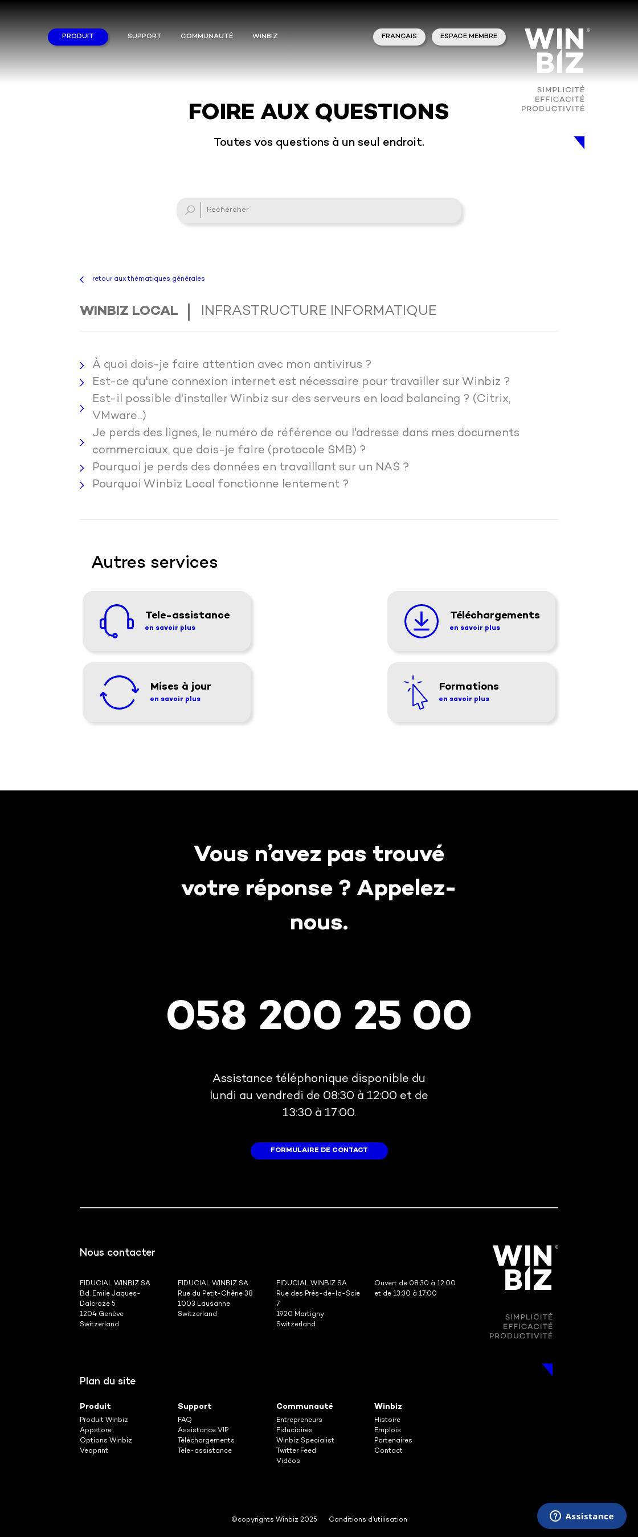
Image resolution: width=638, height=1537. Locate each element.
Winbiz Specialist (305, 1441)
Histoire (387, 1420)
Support (145, 36)
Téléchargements (206, 1441)
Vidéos (288, 1461)
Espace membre (468, 36)
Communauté (207, 36)
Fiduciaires (294, 1430)
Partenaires (393, 1441)
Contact (388, 1451)
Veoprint (94, 1451)
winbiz (265, 36)
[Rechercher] (319, 210)
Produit (78, 36)
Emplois (387, 1430)
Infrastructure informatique (319, 312)
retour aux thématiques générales (148, 279)
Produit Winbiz (104, 1420)
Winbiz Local (129, 312)
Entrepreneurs (299, 1420)
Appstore (96, 1430)
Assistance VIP (203, 1430)
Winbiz (388, 1407)
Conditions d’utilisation (368, 1520)
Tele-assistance (205, 1451)
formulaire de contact (319, 1150)
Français (399, 36)
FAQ (185, 1420)
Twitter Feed (296, 1451)
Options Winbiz (106, 1441)
